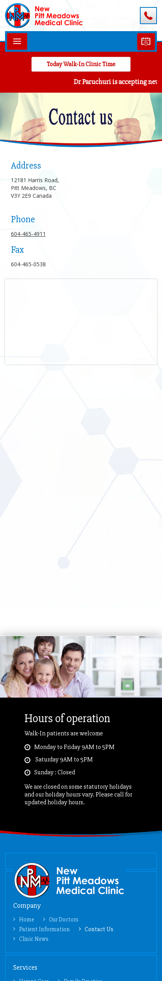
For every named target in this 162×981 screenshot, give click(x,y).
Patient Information (44, 929)
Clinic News (34, 938)
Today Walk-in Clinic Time (81, 64)
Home (26, 919)
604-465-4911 (148, 15)
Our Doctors (63, 919)
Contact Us (99, 929)
